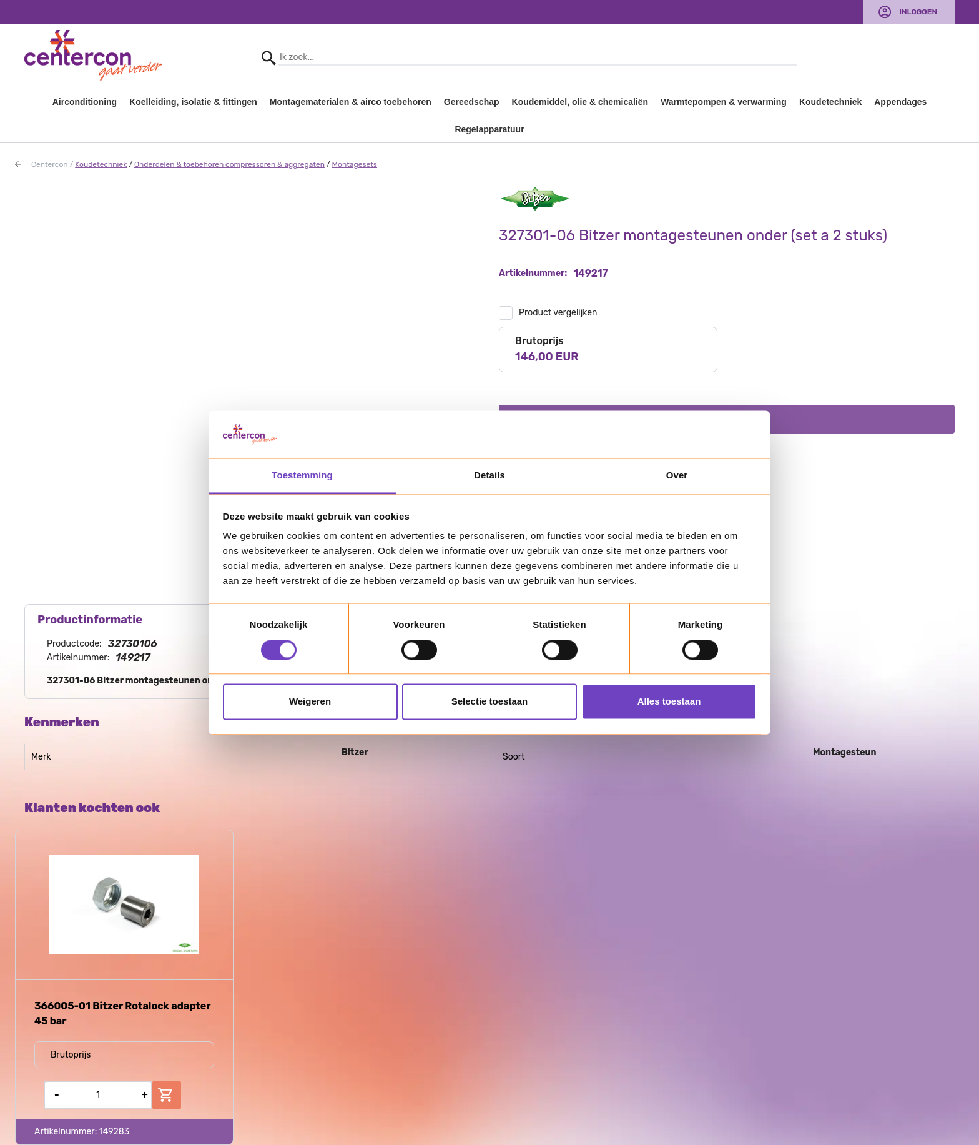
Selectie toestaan (489, 701)
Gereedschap (471, 102)
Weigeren (310, 701)
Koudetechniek (830, 102)
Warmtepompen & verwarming (724, 102)
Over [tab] (677, 475)
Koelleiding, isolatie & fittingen (193, 102)
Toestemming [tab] (302, 475)
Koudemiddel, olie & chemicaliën (580, 102)
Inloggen (918, 11)
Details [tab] (489, 475)
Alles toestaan (669, 701)
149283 (114, 1131)
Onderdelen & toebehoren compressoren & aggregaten (229, 164)
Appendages (900, 102)
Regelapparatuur (489, 129)
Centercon (49, 164)
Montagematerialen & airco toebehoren (350, 102)
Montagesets (354, 164)
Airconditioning (84, 102)
